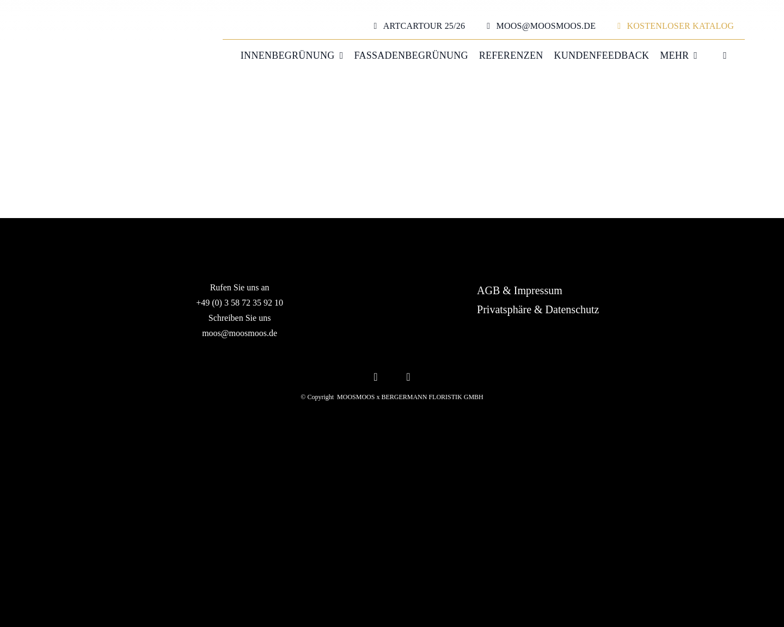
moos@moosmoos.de (239, 333)
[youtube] (408, 375)
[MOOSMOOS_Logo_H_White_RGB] (392, 490)
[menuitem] (717, 56)
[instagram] (375, 375)
